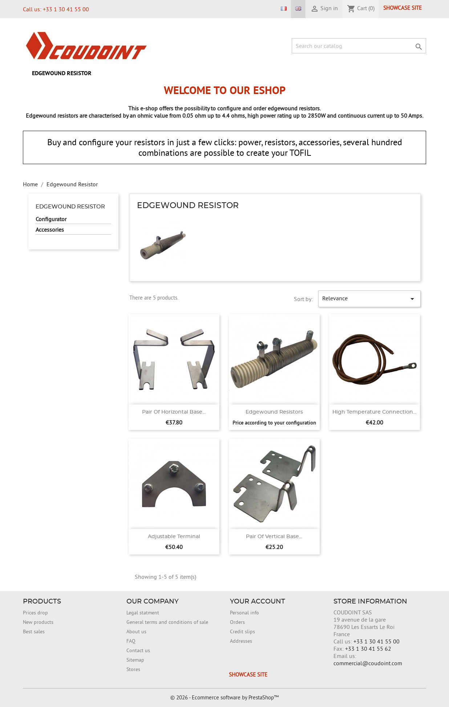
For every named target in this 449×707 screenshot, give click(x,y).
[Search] (359, 45)
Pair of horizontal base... (174, 412)
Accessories (50, 229)
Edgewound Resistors (274, 412)
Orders (237, 622)
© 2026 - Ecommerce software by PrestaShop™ (224, 697)
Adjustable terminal (174, 536)
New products (38, 622)
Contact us (138, 650)
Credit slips (242, 631)
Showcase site (402, 7)
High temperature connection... (374, 412)
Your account (257, 601)
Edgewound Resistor (62, 73)
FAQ (130, 641)
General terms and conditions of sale (167, 622)
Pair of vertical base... (274, 536)
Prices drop (35, 612)
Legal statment (142, 612)
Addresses (241, 641)
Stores (133, 669)
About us (136, 631)
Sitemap (135, 660)
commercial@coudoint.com (367, 663)
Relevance (369, 298)
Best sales (34, 631)
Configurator (51, 219)
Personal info (244, 612)
